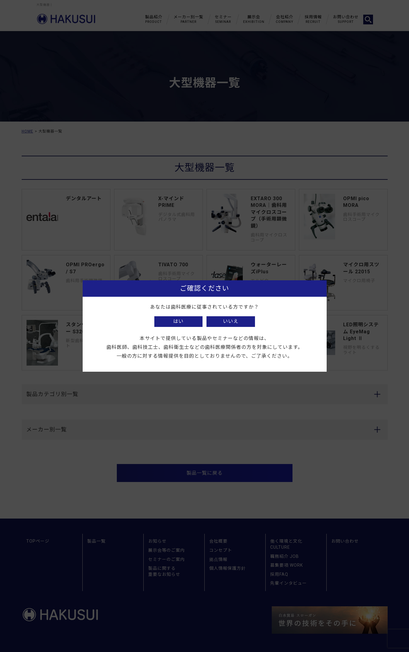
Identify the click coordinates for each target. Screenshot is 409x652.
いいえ (231, 321)
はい (178, 321)
